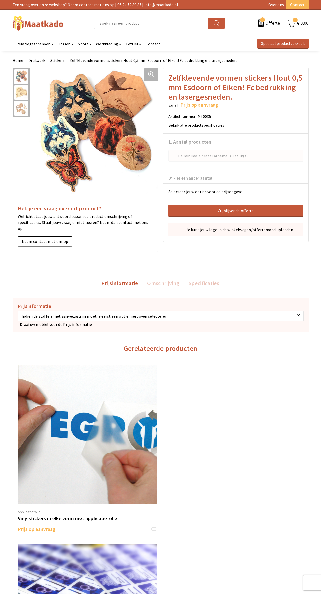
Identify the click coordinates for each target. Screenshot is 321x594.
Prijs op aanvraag (37, 462)
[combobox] (151, 23)
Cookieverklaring (253, 531)
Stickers (57, 60)
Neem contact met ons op (45, 241)
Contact (297, 4)
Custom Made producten (109, 540)
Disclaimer (247, 548)
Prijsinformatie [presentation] (121, 283)
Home (18, 60)
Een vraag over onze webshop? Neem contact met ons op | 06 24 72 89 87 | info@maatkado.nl (95, 4)
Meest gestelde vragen (108, 531)
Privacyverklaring (253, 540)
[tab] (121, 283)
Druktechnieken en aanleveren (115, 548)
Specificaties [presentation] (202, 283)
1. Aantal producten (190, 142)
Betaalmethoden (178, 531)
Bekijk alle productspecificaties (198, 125)
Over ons (276, 4)
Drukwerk (36, 60)
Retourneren (174, 540)
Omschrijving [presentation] (163, 283)
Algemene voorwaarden (259, 523)
